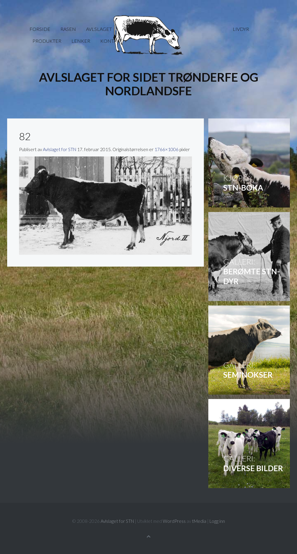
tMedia (199, 521)
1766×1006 (166, 149)
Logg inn (217, 521)
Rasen (68, 29)
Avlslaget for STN (59, 149)
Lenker (80, 41)
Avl (126, 29)
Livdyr (241, 29)
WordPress (174, 521)
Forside (39, 29)
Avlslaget (99, 29)
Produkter (46, 41)
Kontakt (111, 41)
